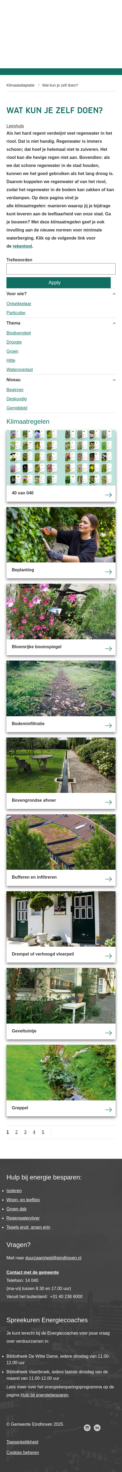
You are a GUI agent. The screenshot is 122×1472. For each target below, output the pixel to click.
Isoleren (14, 1190)
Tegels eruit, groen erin (28, 1227)
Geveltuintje (61, 1003)
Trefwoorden (19, 260)
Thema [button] (13, 323)
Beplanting (61, 543)
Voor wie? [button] (16, 293)
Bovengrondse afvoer (61, 773)
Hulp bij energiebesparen (45, 1395)
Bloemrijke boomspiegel (61, 619)
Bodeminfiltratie (61, 696)
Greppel (61, 1080)
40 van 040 (61, 466)
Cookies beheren (22, 1452)
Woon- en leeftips (23, 1199)
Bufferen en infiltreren (61, 850)
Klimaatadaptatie (20, 85)
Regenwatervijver (23, 1218)
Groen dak (16, 1209)
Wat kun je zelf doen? (60, 85)
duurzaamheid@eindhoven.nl (53, 1258)
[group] (61, 303)
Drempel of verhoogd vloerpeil (61, 927)
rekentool (22, 246)
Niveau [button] (13, 379)
